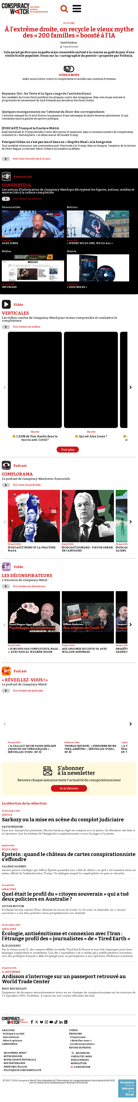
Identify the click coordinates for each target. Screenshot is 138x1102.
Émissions (75, 1034)
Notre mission (13, 1056)
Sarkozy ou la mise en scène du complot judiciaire (63, 820)
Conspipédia (10, 1044)
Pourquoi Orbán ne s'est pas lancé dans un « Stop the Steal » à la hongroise (57, 142)
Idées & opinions (12, 1040)
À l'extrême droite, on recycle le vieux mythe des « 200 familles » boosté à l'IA (69, 32)
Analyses (9, 889)
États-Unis (10, 849)
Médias (6, 251)
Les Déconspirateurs (82, 1044)
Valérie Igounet (14, 866)
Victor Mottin (13, 906)
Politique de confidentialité (22, 1070)
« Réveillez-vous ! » (81, 1040)
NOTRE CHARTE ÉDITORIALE (20, 1059)
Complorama (78, 1037)
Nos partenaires (14, 1063)
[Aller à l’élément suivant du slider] (130, 387)
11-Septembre (11, 971)
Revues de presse (80, 1047)
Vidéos (73, 1030)
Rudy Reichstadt (14, 988)
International (11, 1037)
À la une (69, 23)
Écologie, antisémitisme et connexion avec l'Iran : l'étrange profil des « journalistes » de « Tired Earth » (66, 936)
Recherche (83, 1053)
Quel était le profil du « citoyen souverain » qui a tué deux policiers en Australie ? (65, 896)
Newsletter (79, 1063)
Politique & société (13, 1034)
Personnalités (11, 207)
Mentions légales (15, 1067)
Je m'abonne (69, 788)
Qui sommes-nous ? (15, 1053)
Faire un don (82, 1067)
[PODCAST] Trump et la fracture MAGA (30, 128)
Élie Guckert (11, 945)
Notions (72, 207)
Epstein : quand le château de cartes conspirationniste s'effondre (68, 856)
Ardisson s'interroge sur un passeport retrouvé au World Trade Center (64, 978)
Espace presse (80, 1060)
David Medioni (68, 42)
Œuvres (71, 251)
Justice (7, 814)
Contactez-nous (81, 1056)
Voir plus (67, 449)
